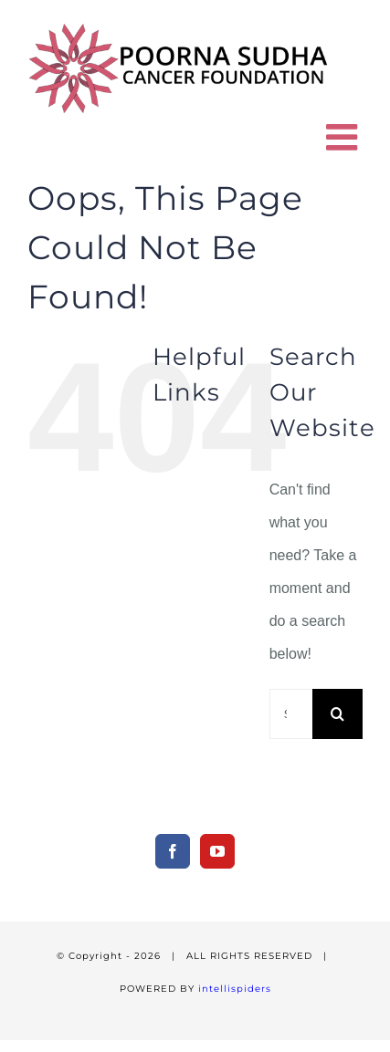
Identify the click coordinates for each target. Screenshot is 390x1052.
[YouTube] (217, 851)
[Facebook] (172, 851)
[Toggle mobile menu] (344, 137)
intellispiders (234, 989)
